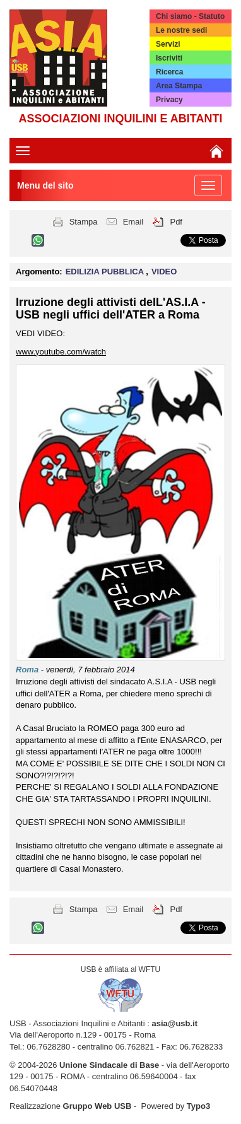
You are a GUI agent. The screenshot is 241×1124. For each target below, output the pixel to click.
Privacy (169, 99)
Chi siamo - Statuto (190, 16)
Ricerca (169, 71)
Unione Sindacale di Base (109, 1065)
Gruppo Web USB (97, 1106)
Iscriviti (169, 58)
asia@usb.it (174, 1023)
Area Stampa (179, 85)
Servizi (168, 44)
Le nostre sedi (181, 30)
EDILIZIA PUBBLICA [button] (106, 271)
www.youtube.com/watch (61, 351)
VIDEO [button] (164, 271)
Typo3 (198, 1106)
